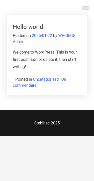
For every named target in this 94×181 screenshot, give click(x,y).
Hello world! (29, 26)
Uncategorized (46, 79)
